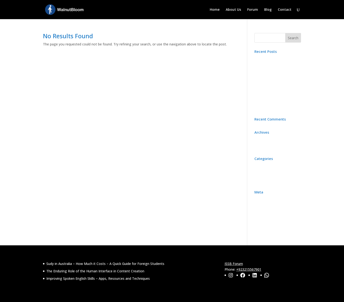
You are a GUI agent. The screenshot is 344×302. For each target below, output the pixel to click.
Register (261, 199)
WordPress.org (266, 228)
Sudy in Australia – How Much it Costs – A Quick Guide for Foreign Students (277, 64)
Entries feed (263, 214)
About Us (233, 10)
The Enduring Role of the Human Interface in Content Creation (276, 83)
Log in (259, 206)
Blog (268, 10)
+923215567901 (248, 269)
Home (215, 10)
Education (262, 173)
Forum (252, 10)
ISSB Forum (234, 263)
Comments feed (267, 221)
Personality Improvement (274, 180)
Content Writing (267, 165)
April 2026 (262, 139)
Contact (284, 10)
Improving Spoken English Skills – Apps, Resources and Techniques (276, 102)
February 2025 (265, 146)
